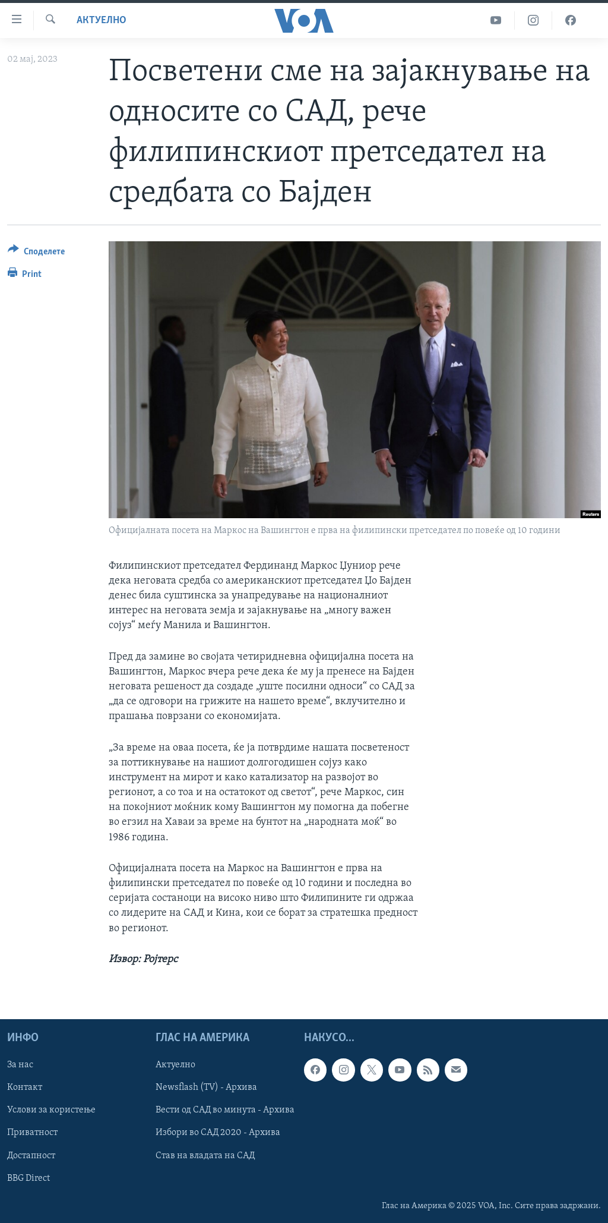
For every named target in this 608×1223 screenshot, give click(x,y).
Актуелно (101, 20)
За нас (20, 1065)
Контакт (24, 1087)
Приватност (32, 1132)
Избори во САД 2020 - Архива (218, 1132)
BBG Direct (28, 1178)
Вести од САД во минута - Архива (225, 1110)
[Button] (36, 253)
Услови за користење (51, 1110)
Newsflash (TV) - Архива (206, 1087)
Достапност (31, 1156)
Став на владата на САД (205, 1156)
